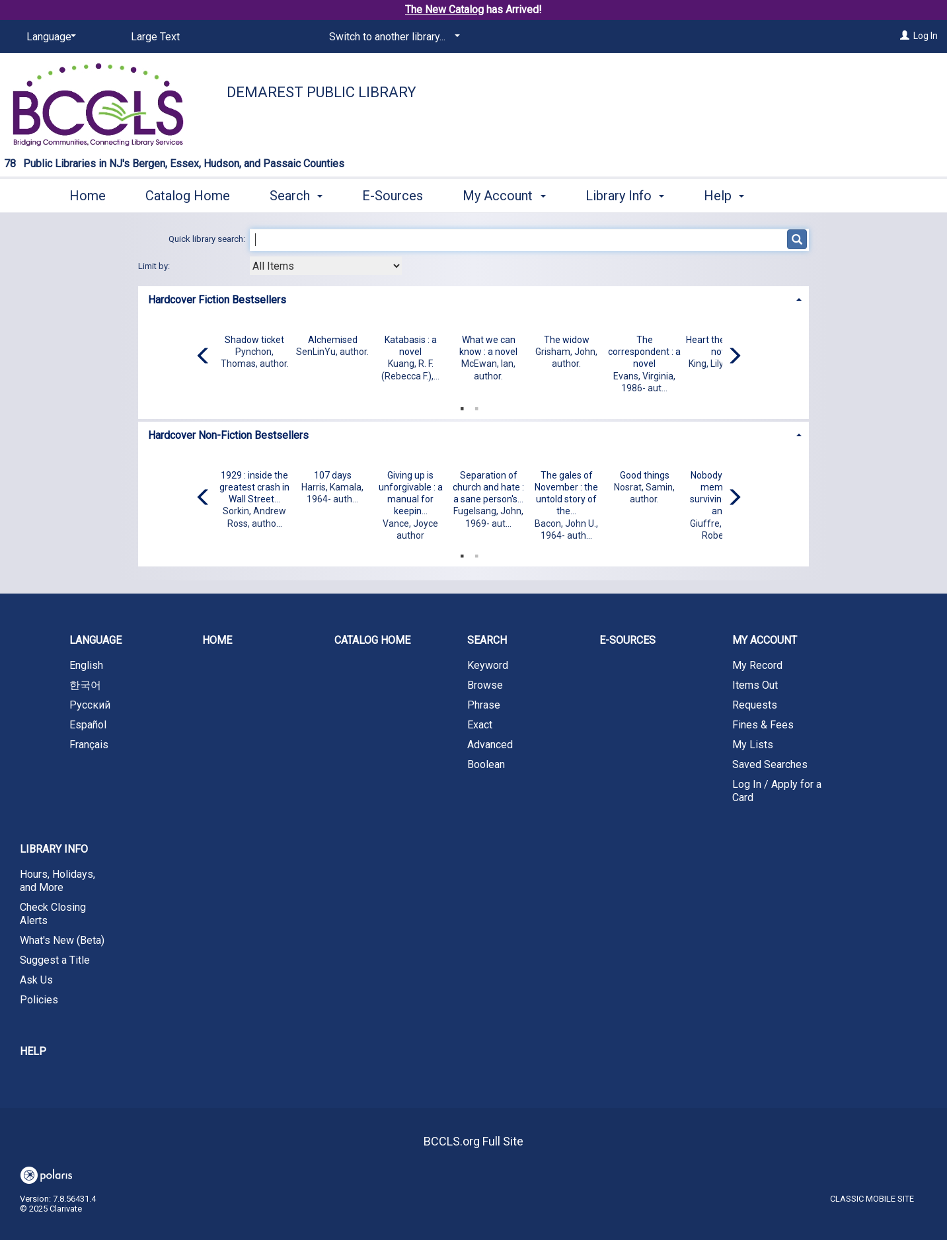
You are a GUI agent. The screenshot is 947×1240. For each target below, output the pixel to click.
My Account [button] (504, 196)
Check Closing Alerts (53, 914)
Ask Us (36, 980)
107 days (333, 475)
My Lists (752, 744)
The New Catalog (444, 9)
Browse (485, 685)
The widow (566, 339)
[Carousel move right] (734, 357)
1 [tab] (462, 406)
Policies (39, 999)
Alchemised (333, 339)
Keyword (487, 665)
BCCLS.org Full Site (473, 1141)
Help (33, 1051)
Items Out (755, 685)
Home (87, 196)
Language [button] (95, 640)
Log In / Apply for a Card (776, 791)
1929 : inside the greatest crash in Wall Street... (254, 487)
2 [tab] (476, 406)
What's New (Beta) (62, 940)
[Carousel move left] (203, 357)
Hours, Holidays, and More (57, 881)
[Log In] (904, 35)
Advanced (490, 744)
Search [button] (296, 196)
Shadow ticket (254, 339)
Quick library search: (208, 239)
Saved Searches (770, 764)
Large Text (155, 36)
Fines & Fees (763, 724)
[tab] (473, 298)
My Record (757, 665)
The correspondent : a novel (644, 351)
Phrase (483, 705)
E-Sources (392, 196)
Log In (925, 35)
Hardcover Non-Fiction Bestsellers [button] (228, 435)
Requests (754, 705)
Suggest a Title (55, 960)
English (86, 665)
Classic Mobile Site (872, 1199)
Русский (89, 705)
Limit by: (155, 266)
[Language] (49, 37)
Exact (479, 724)
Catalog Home (187, 196)
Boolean (486, 764)
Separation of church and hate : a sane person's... (488, 487)
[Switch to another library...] (392, 37)
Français (88, 744)
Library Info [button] (625, 196)
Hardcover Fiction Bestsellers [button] (217, 299)
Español (87, 724)
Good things (644, 475)
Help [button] (724, 196)
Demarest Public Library (321, 92)
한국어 (85, 685)
